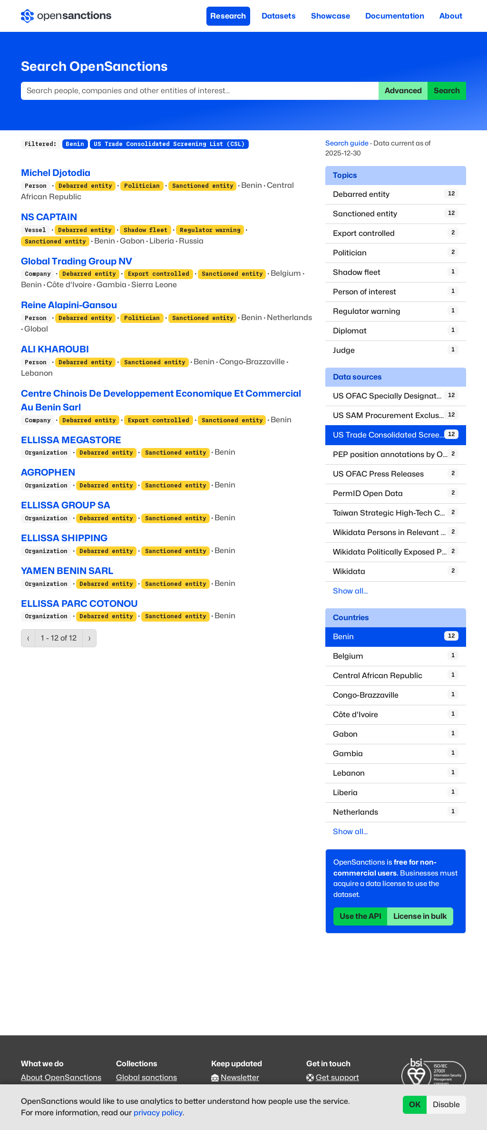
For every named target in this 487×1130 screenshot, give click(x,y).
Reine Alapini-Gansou (69, 305)
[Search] (200, 91)
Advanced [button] (403, 90)
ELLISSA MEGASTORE (71, 440)
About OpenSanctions (61, 1077)
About (450, 15)
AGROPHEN (48, 472)
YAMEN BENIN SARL (67, 570)
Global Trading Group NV (76, 261)
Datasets (279, 15)
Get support (337, 1077)
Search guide (347, 143)
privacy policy (158, 1112)
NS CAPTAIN (49, 217)
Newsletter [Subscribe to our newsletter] (240, 1077)
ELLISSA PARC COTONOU (79, 603)
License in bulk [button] (420, 916)
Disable (446, 1104)
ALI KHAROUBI (55, 349)
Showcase (330, 15)
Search (447, 90)
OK (415, 1104)
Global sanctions (146, 1077)
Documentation (394, 15)
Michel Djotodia (55, 172)
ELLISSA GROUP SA (65, 505)
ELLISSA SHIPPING (64, 538)
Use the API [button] (360, 916)
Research (228, 15)
